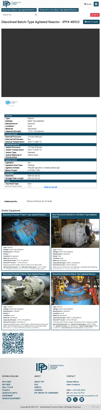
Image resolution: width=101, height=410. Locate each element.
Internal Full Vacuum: (14, 139)
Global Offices (73, 382)
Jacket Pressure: (13, 147)
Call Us (95, 15)
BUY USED (6, 382)
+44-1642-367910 (76, 393)
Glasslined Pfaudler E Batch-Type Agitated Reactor (24, 274)
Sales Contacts (73, 384)
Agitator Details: (12, 168)
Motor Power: (11, 170)
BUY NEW (6, 384)
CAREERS (38, 390)
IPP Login (95, 407)
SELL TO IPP (7, 387)
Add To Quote (91, 22)
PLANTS (6, 390)
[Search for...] (17, 15)
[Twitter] (75, 399)
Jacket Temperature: (14, 150)
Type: (7, 118)
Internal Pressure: (13, 137)
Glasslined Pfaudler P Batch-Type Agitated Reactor (24, 215)
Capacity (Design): (13, 131)
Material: (9, 129)
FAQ (36, 384)
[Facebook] (69, 399)
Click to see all (50, 187)
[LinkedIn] (81, 399)
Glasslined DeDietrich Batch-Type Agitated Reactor (74, 274)
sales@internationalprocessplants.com (82, 396)
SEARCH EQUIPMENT (11, 398)
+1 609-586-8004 (78, 390)
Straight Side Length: (14, 178)
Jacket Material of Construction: (13, 156)
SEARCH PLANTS (9, 393)
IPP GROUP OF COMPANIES (46, 393)
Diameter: (9, 176)
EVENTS (37, 387)
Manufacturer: (11, 124)
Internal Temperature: (15, 142)
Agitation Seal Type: (14, 165)
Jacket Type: (11, 152)
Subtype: (9, 121)
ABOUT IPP (39, 382)
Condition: (9, 126)
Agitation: (9, 163)
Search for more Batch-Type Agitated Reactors (58, 10)
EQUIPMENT (7, 396)
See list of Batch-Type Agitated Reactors (19, 10)
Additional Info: (10, 201)
